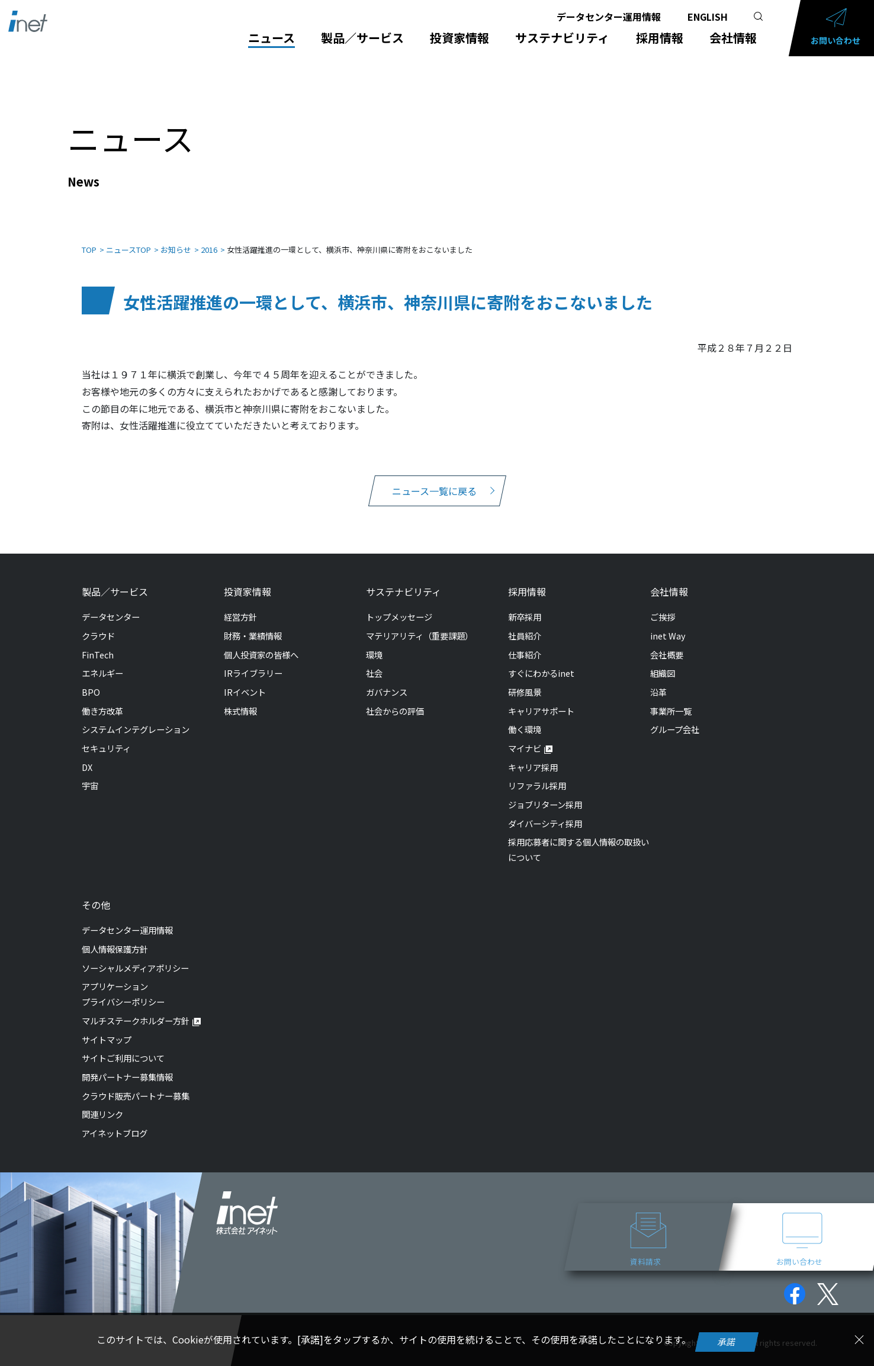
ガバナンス (386, 680)
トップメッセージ (399, 605)
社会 (374, 661)
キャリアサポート (541, 699)
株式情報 (240, 699)
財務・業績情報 (253, 624)
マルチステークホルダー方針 (135, 1008)
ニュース (271, 38)
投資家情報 (459, 38)
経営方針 (240, 605)
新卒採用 (524, 605)
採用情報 (659, 38)
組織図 (662, 661)
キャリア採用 (533, 755)
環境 (374, 643)
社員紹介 (524, 624)
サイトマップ (106, 1027)
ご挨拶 (662, 605)
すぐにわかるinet (541, 661)
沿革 (658, 680)
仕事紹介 (524, 643)
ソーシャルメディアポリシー (135, 956)
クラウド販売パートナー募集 (135, 1084)
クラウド (98, 624)
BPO (91, 680)
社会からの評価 (395, 699)
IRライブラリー (253, 661)
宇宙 (90, 773)
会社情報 (733, 38)
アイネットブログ (114, 1121)
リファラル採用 (537, 773)
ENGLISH (707, 16)
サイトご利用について (123, 1046)
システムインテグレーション (135, 717)
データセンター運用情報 (609, 16)
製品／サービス (362, 38)
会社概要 (666, 643)
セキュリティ (106, 736)
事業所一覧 (671, 699)
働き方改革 (102, 699)
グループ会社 (674, 717)
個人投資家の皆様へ (261, 643)
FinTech (98, 643)
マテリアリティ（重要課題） (419, 624)
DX (87, 755)
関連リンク (102, 1102)
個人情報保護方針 (115, 937)
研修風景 (524, 680)
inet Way (668, 624)
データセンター (111, 605)
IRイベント (245, 680)
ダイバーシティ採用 (545, 811)
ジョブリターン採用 (545, 792)
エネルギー (102, 661)
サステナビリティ (562, 38)
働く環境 (524, 717)
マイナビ (524, 736)
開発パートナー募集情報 (127, 1065)
